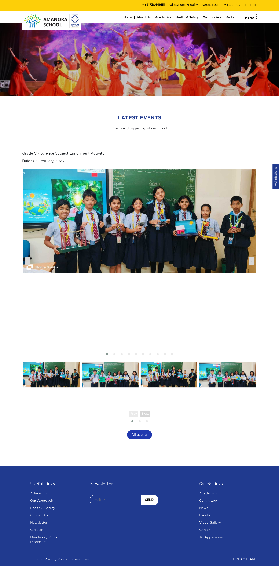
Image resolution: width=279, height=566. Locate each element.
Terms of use (80, 559)
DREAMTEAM (244, 559)
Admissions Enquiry (183, 4)
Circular (36, 529)
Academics (163, 17)
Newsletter (38, 522)
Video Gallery (210, 522)
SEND (149, 499)
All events (139, 434)
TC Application (211, 537)
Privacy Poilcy (56, 559)
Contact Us (39, 515)
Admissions (275, 176)
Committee (208, 500)
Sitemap (35, 559)
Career (204, 529)
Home (128, 17)
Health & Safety (187, 17)
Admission (38, 493)
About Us (144, 17)
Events (204, 515)
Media (229, 17)
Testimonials (212, 17)
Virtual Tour (233, 4)
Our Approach (41, 500)
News (203, 508)
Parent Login (210, 4)
